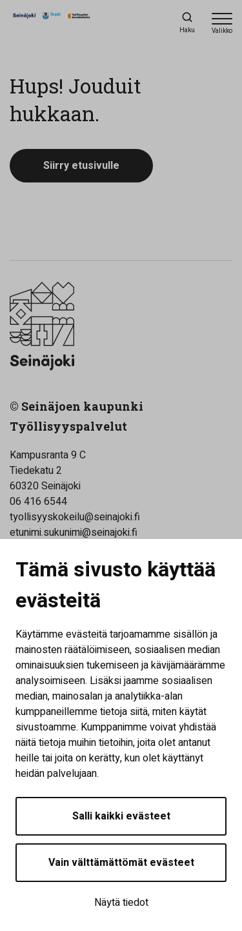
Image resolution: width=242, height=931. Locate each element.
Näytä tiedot (121, 902)
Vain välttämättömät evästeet (121, 862)
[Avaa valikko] (222, 23)
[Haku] (187, 23)
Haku (187, 30)
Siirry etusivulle (81, 165)
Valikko (222, 30)
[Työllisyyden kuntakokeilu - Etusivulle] (68, 23)
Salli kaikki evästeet (121, 816)
